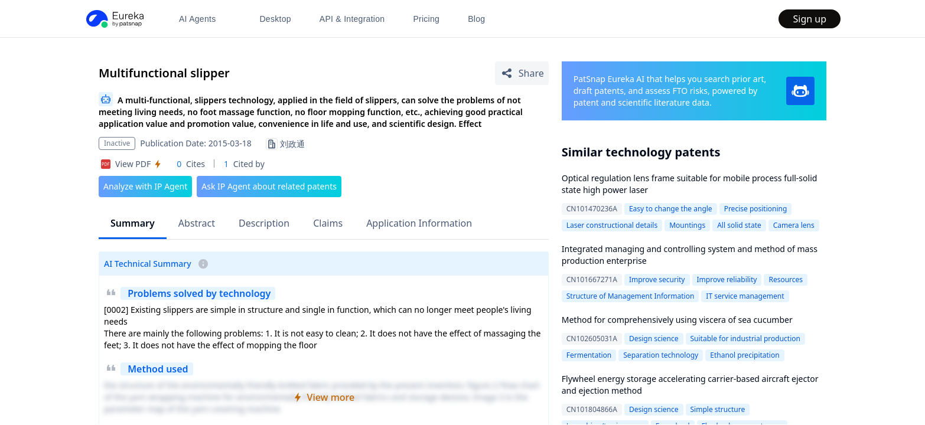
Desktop (275, 19)
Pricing (426, 19)
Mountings (687, 225)
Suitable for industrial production (745, 339)
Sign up (809, 18)
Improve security (657, 279)
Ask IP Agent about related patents (269, 186)
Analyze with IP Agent (145, 186)
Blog (476, 19)
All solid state (739, 225)
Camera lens (794, 225)
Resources (785, 279)
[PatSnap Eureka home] (114, 19)
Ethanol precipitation (744, 355)
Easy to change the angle (670, 209)
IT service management (745, 296)
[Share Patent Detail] (522, 73)
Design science (654, 339)
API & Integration (352, 19)
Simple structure (718, 409)
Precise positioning (755, 209)
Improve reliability (727, 279)
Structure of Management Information (630, 296)
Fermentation (589, 355)
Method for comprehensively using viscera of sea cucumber (677, 319)
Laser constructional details (611, 225)
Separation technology (660, 355)
